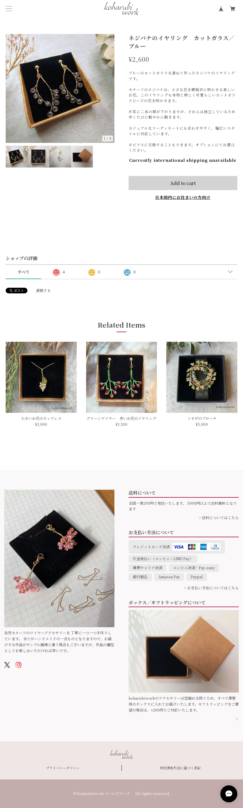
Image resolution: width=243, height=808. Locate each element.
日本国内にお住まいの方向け (182, 197)
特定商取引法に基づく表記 (180, 768)
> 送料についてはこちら (219, 517)
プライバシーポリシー (63, 768)
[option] (60, 88)
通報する (43, 290)
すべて (23, 272)
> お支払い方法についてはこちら (211, 587)
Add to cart (183, 182)
